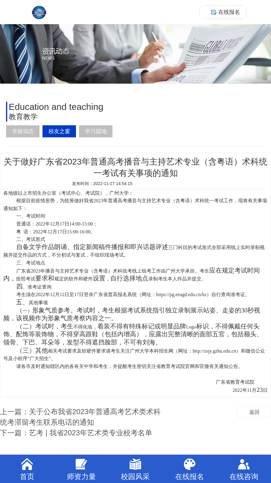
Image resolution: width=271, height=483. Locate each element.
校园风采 (135, 469)
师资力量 (81, 469)
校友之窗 (59, 131)
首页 (27, 469)
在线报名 (189, 469)
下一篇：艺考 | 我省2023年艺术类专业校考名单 (76, 433)
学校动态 (23, 131)
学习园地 (96, 131)
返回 (254, 412)
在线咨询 (243, 469)
